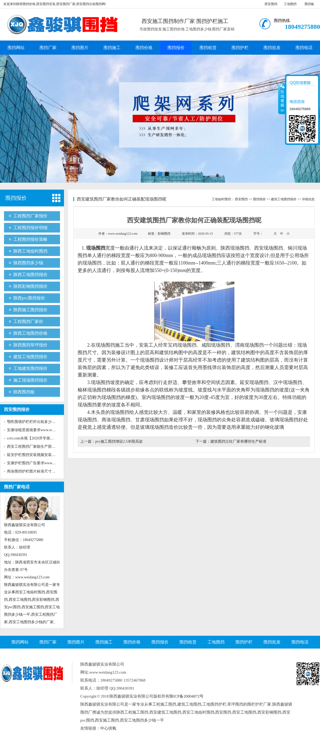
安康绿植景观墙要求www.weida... (34, 430)
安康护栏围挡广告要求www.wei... (34, 463)
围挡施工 (112, 47)
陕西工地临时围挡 (30, 251)
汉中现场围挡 (287, 382)
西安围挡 (271, 4)
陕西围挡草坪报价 (30, 345)
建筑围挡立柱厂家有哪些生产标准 (238, 441)
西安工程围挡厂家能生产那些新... (34, 447)
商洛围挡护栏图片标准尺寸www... (34, 471)
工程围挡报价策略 (30, 239)
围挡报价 (176, 47)
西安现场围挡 (268, 248)
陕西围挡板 (24, 392)
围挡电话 (304, 47)
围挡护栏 (240, 47)
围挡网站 (16, 47)
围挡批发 (272, 47)
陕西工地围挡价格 (30, 333)
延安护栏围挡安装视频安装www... (34, 455)
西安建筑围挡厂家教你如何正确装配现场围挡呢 (121, 199)
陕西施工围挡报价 (30, 309)
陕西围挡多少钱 (28, 263)
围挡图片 (80, 47)
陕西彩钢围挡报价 (30, 286)
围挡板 (309, 4)
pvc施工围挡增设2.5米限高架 (119, 441)
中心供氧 (108, 728)
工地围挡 (290, 4)
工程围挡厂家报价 (30, 216)
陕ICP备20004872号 (186, 696)
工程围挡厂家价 (28, 321)
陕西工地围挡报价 (30, 274)
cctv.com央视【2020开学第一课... (34, 438)
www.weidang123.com (123, 233)
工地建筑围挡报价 (30, 368)
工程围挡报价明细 (30, 227)
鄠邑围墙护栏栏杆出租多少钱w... (34, 422)
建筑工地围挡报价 (30, 356)
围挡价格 (144, 47)
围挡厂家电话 (17, 487)
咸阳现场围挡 (215, 345)
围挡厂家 (48, 47)
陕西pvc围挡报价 (29, 298)
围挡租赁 (208, 47)
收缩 (282, 98)
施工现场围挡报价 (30, 380)
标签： (159, 233)
